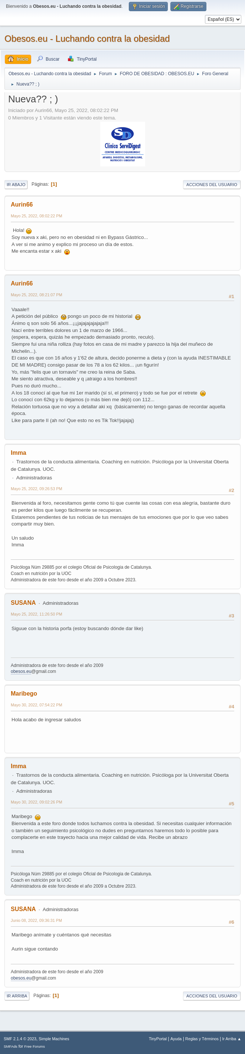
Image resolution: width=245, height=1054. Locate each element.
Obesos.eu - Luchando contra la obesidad (87, 38)
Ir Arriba (17, 996)
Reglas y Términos (202, 1039)
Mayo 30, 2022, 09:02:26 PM (36, 802)
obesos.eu (21, 671)
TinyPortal (158, 1039)
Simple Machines (54, 1039)
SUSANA (23, 603)
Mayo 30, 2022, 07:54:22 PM (36, 705)
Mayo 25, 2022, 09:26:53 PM (36, 488)
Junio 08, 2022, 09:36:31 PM (36, 920)
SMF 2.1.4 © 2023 (20, 1039)
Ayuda (176, 1039)
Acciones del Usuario (211, 184)
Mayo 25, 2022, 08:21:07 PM (36, 295)
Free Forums (34, 1046)
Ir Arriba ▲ (231, 1039)
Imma (18, 453)
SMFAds (10, 1046)
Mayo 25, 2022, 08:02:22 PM (36, 216)
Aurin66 (22, 204)
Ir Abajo (16, 184)
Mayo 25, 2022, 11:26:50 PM (36, 614)
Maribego (24, 693)
